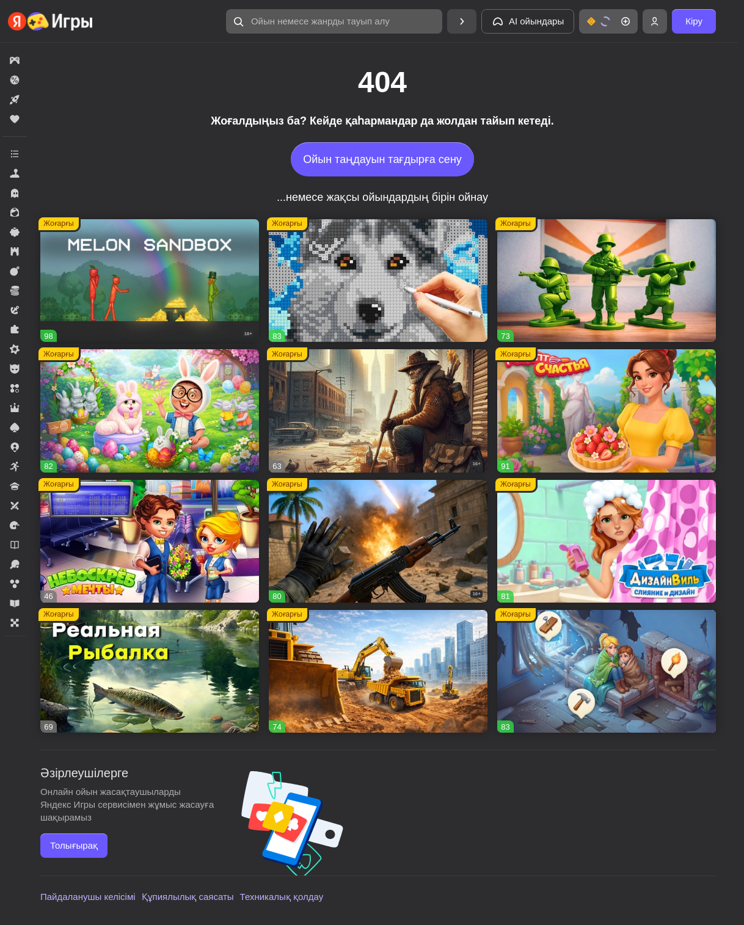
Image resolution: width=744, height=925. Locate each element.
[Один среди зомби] (378, 410)
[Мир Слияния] (606, 671)
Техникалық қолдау (282, 896)
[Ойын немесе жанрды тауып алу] (334, 21)
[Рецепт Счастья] (606, 410)
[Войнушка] (606, 280)
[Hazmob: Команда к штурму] (378, 541)
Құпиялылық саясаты (188, 896)
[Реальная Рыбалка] (149, 671)
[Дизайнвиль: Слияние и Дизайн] (606, 541)
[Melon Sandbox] (149, 280)
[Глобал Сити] (378, 671)
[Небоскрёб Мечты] (149, 541)
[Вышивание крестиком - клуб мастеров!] (378, 280)
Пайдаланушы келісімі (88, 896)
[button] (334, 21)
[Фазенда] (149, 410)
